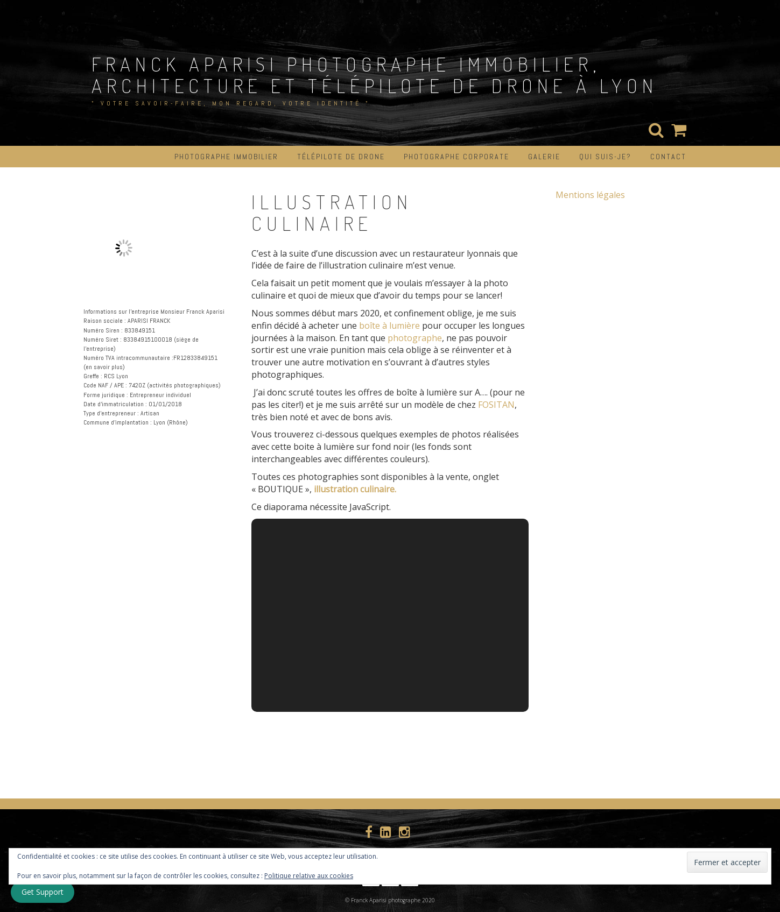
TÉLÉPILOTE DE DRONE (341, 156)
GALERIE (544, 156)
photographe (415, 338)
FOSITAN (496, 405)
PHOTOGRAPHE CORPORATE (456, 156)
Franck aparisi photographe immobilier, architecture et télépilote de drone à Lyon (375, 75)
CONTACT (668, 156)
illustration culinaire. (355, 489)
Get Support (43, 892)
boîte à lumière (389, 325)
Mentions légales (590, 195)
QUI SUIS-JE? (605, 156)
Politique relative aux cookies (308, 875)
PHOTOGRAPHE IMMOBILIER (226, 156)
